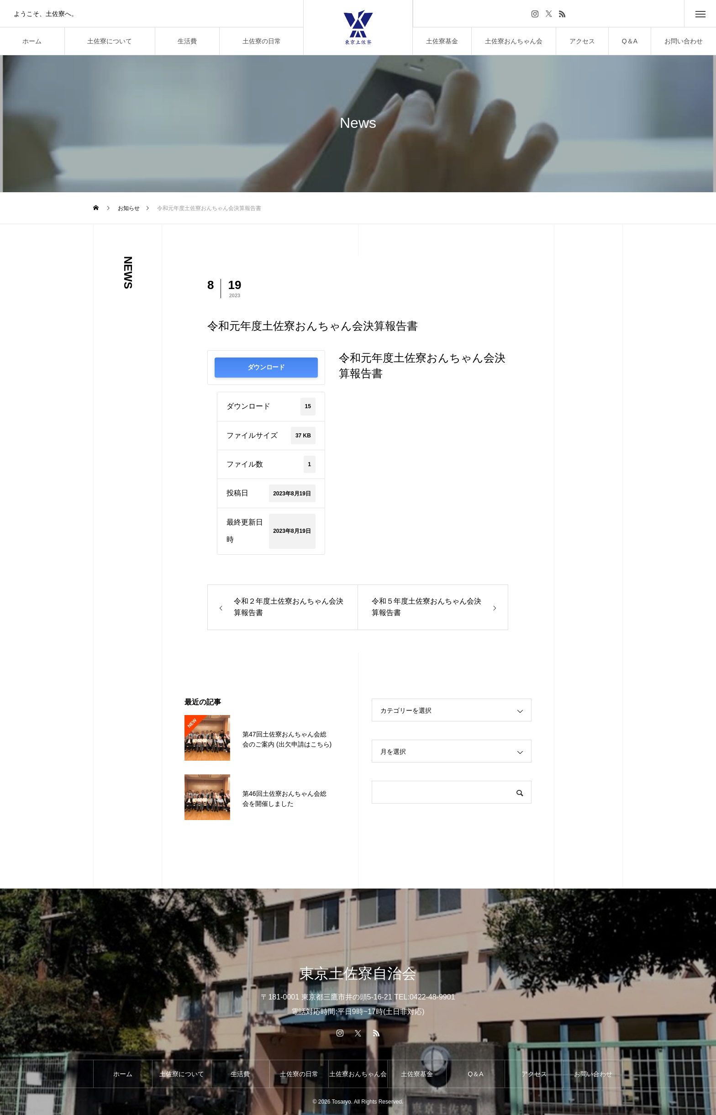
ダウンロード (266, 367)
